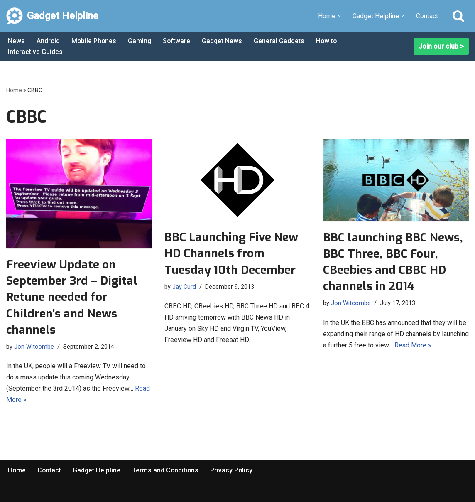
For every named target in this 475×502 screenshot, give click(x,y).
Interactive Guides (35, 52)
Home (14, 90)
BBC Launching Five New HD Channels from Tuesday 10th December (231, 253)
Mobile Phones (95, 41)
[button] (339, 15)
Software (178, 41)
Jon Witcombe (34, 346)
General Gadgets (282, 41)
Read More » (412, 345)
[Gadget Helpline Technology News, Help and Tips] (52, 16)
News (16, 41)
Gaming (141, 41)
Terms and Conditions (167, 470)
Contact (427, 16)
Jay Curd (184, 286)
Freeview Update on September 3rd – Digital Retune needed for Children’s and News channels (71, 297)
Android (48, 41)
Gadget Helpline (97, 470)
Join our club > (441, 46)
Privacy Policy (233, 470)
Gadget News (224, 41)
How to (330, 41)
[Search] (458, 16)
